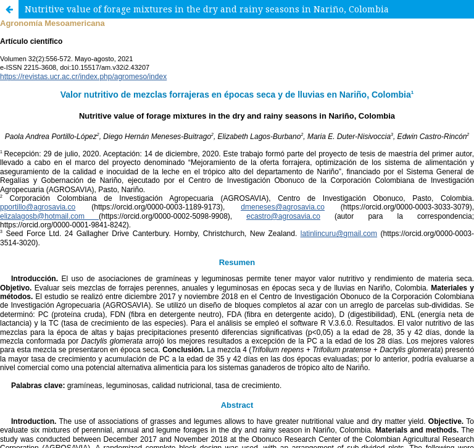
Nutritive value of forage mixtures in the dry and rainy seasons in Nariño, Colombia (207, 9)
